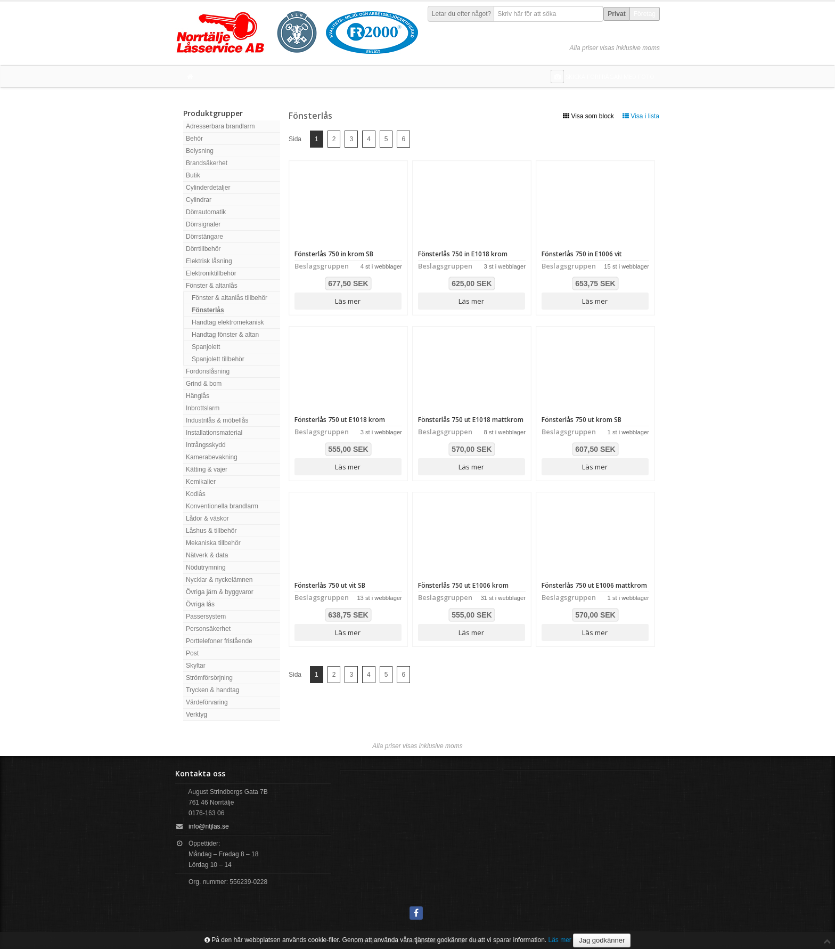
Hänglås (197, 396)
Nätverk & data (207, 555)
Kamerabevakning (212, 457)
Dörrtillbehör (203, 249)
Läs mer (348, 301)
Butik (193, 175)
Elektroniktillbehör (211, 273)
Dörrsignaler (203, 224)
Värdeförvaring (207, 702)
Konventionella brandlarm (222, 506)
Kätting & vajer (206, 469)
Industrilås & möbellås (217, 420)
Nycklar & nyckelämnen (219, 579)
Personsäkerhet (208, 628)
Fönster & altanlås (212, 285)
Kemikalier (201, 481)
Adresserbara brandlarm (220, 126)
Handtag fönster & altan (225, 334)
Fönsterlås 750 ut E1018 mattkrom (470, 419)
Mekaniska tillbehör (213, 543)
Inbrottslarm (202, 408)
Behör (194, 138)
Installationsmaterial (214, 432)
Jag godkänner (602, 940)
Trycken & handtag (212, 690)
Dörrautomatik (206, 212)
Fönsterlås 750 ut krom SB (581, 419)
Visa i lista (641, 116)
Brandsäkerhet (206, 163)
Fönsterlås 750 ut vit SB (329, 585)
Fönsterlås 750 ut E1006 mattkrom (594, 585)
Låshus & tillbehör (211, 530)
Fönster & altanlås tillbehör (229, 298)
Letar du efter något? (461, 14)
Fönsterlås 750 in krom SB (333, 253)
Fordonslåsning (208, 371)
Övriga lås (200, 604)
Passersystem (206, 616)
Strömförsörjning (209, 678)
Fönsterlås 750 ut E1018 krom (339, 419)
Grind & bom (204, 383)
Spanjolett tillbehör (218, 359)
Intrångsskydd (206, 445)
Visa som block (588, 116)
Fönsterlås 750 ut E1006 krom (463, 585)
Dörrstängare (204, 236)
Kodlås (196, 494)
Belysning (200, 151)
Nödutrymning (206, 567)
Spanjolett (206, 347)
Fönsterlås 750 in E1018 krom (462, 253)
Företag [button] (645, 14)
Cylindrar (198, 200)
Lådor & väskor (207, 518)
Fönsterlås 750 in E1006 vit (582, 253)
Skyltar (196, 665)
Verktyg (196, 714)
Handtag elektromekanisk (228, 322)
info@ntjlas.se (209, 826)
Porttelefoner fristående (219, 641)
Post (192, 653)
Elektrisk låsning (209, 261)
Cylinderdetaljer (208, 187)
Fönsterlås (208, 310)
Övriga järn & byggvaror (219, 592)
